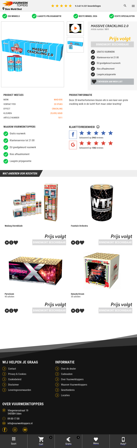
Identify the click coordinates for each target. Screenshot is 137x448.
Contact (12, 368)
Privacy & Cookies (17, 374)
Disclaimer (13, 384)
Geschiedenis (68, 389)
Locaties (65, 395)
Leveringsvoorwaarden (19, 389)
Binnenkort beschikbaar (112, 44)
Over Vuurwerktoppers (72, 379)
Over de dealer (68, 368)
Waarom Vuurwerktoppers (74, 384)
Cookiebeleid (14, 379)
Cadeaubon (67, 374)
